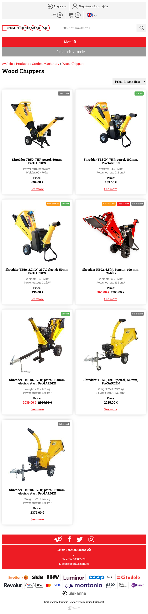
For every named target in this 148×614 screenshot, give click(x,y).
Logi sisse (60, 6)
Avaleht (7, 63)
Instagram (91, 539)
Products (22, 63)
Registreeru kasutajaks (93, 6)
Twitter (80, 539)
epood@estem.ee (78, 563)
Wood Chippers (73, 63)
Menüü (70, 41)
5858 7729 (79, 559)
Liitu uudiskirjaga (58, 539)
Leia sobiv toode (71, 51)
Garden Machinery (45, 63)
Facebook (69, 539)
